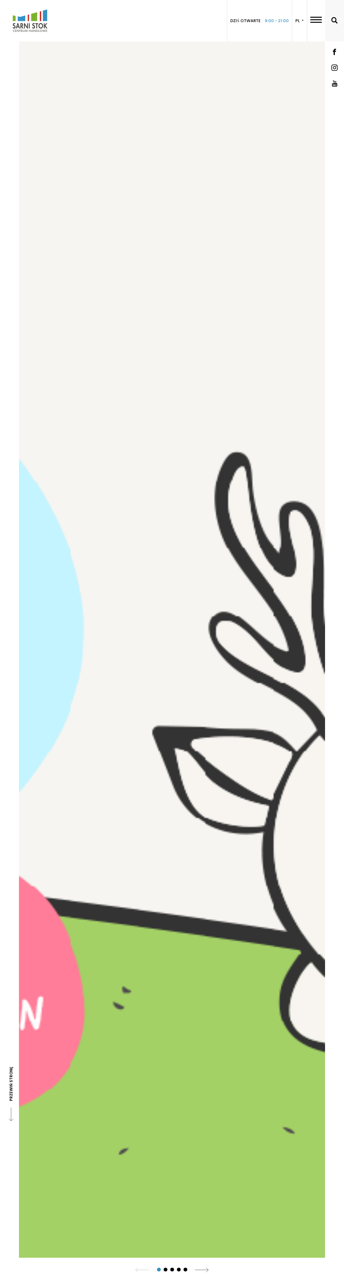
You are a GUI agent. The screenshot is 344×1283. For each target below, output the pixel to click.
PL (298, 21)
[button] (159, 1270)
